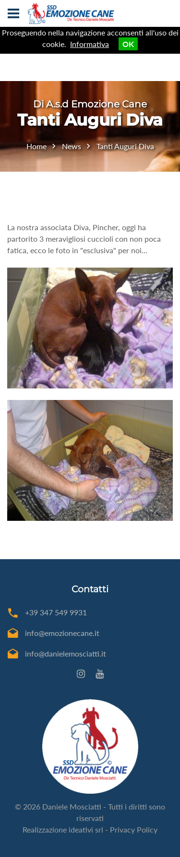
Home (36, 146)
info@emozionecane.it (62, 632)
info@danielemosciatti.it (65, 653)
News (71, 146)
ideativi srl (86, 829)
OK (128, 43)
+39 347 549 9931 (56, 612)
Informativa (89, 43)
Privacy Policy (133, 829)
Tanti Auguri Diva (125, 146)
